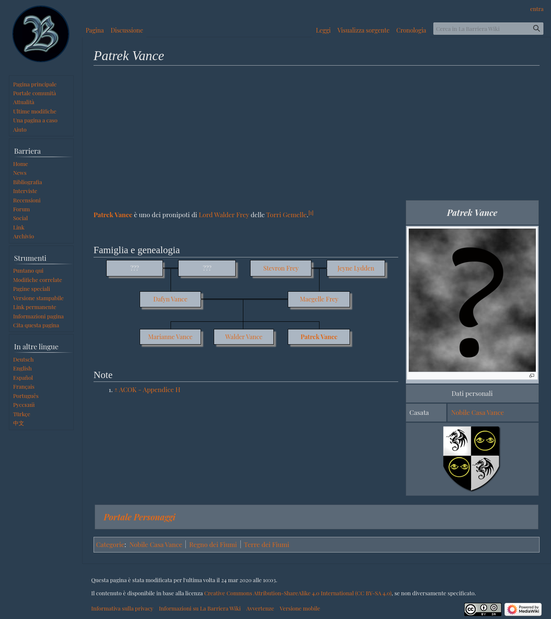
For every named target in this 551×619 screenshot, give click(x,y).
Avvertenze (260, 608)
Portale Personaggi (140, 516)
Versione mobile (300, 608)
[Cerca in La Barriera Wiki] (488, 28)
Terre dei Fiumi (266, 544)
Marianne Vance (170, 336)
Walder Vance (243, 336)
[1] (311, 212)
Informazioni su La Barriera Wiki (199, 608)
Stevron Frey (280, 268)
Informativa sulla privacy (122, 608)
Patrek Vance (113, 214)
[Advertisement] (317, 132)
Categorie (110, 544)
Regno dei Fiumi (213, 544)
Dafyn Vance (170, 299)
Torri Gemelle (286, 214)
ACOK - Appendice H (149, 389)
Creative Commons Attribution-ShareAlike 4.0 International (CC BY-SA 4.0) (297, 593)
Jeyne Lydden (355, 268)
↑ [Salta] (116, 389)
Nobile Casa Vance (477, 412)
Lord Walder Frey (224, 214)
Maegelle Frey (319, 299)
